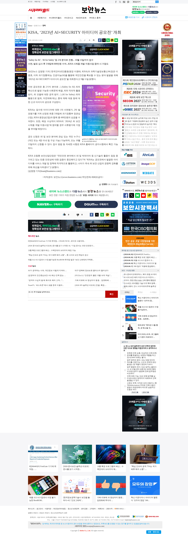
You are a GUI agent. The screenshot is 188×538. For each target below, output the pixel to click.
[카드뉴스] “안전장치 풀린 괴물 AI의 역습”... (93, 275)
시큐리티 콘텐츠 (151, 17)
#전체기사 (42, 18)
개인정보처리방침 (59, 509)
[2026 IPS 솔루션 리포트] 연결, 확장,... (90, 285)
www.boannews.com (72, 177)
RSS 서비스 (120, 509)
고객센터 (92, 509)
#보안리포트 (81, 18)
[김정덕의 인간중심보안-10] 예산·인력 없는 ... (47, 275)
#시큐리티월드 (55, 18)
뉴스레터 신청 (61, 1)
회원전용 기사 (134, 17)
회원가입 (37, 1)
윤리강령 (84, 509)
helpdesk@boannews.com (132, 520)
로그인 (30, 1)
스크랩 (52, 1)
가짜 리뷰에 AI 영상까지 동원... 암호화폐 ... (93, 280)
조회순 (127, 292)
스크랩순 (153, 292)
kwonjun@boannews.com (95, 526)
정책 (44, 26)
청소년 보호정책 (73, 509)
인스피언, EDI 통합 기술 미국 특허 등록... (140, 283)
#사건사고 (69, 18)
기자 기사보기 (108, 184)
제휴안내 (101, 509)
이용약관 (48, 509)
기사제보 (45, 1)
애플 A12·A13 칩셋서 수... (139, 260)
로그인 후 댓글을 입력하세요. (66, 294)
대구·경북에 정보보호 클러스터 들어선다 (92, 270)
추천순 (140, 292)
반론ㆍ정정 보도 (153, 532)
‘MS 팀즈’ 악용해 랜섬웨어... (140, 266)
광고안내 (39, 509)
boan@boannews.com (50, 171)
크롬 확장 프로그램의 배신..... (140, 257)
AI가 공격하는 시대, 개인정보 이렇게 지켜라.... (47, 270)
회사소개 (31, 509)
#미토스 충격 (94, 18)
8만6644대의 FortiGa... (137, 254)
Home (30, 26)
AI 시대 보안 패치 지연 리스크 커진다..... (140, 277)
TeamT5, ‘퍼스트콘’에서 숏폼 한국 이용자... (46, 285)
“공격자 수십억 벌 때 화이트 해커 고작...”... (46, 280)
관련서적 (109, 509)
